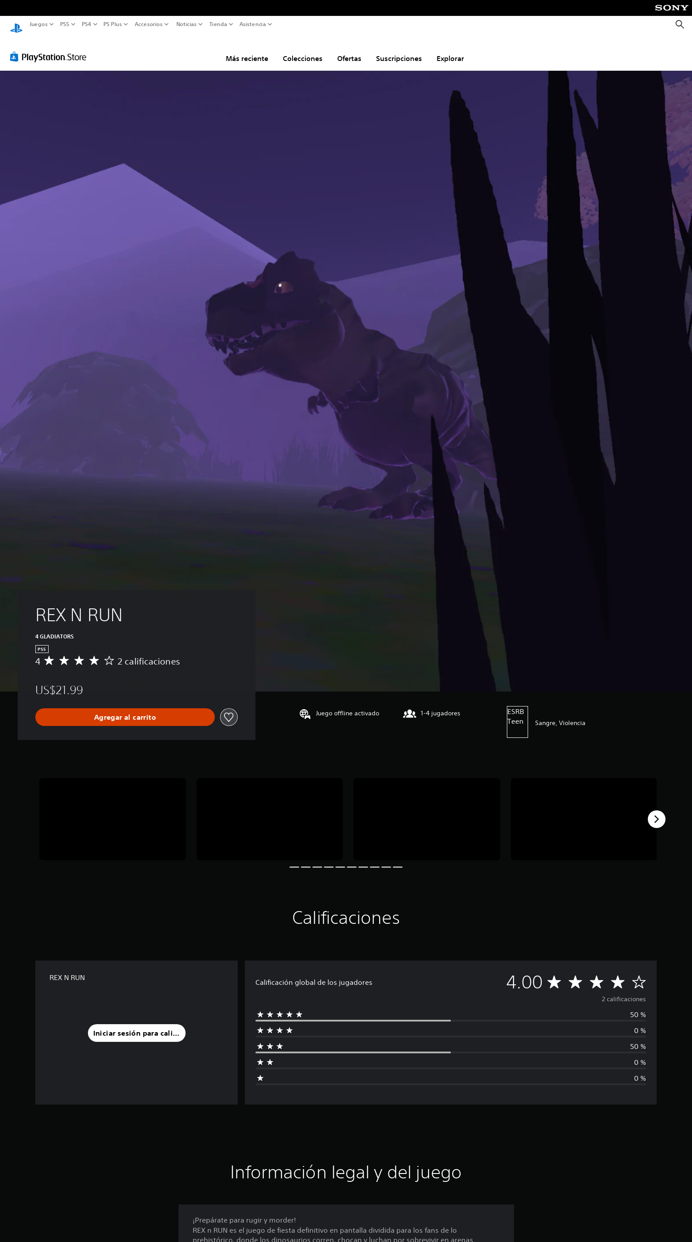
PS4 (86, 24)
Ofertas (349, 50)
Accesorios (148, 24)
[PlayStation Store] (50, 48)
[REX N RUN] (112, 811)
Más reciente (247, 50)
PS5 (64, 24)
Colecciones (303, 50)
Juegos (39, 24)
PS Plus (112, 24)
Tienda (218, 24)
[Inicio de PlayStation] (16, 24)
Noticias (186, 24)
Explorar (450, 50)
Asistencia (253, 24)
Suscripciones (399, 50)
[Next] (656, 811)
